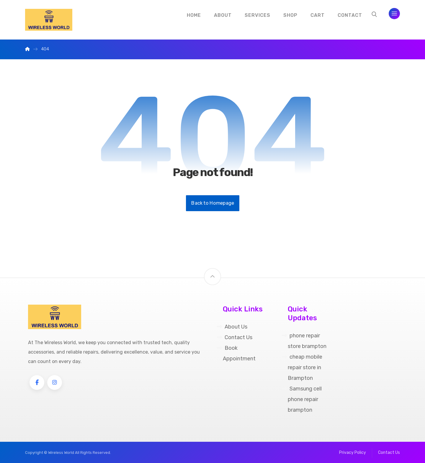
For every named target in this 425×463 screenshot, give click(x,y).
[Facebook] (37, 382)
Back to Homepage (212, 203)
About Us (232, 327)
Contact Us (234, 337)
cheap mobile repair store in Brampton (302, 367)
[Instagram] (54, 382)
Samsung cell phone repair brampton (302, 399)
